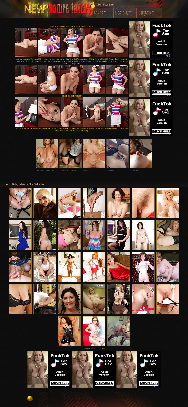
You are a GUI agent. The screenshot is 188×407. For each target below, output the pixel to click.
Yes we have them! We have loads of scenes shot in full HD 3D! (72, 27)
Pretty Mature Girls (147, 15)
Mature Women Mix (147, 11)
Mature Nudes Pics (124, 15)
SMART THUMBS (99, 348)
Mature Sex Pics (123, 13)
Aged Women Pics (100, 11)
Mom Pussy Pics (146, 13)
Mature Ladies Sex (100, 15)
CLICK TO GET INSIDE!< (72, 96)
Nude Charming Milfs (125, 11)
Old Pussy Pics (98, 13)
